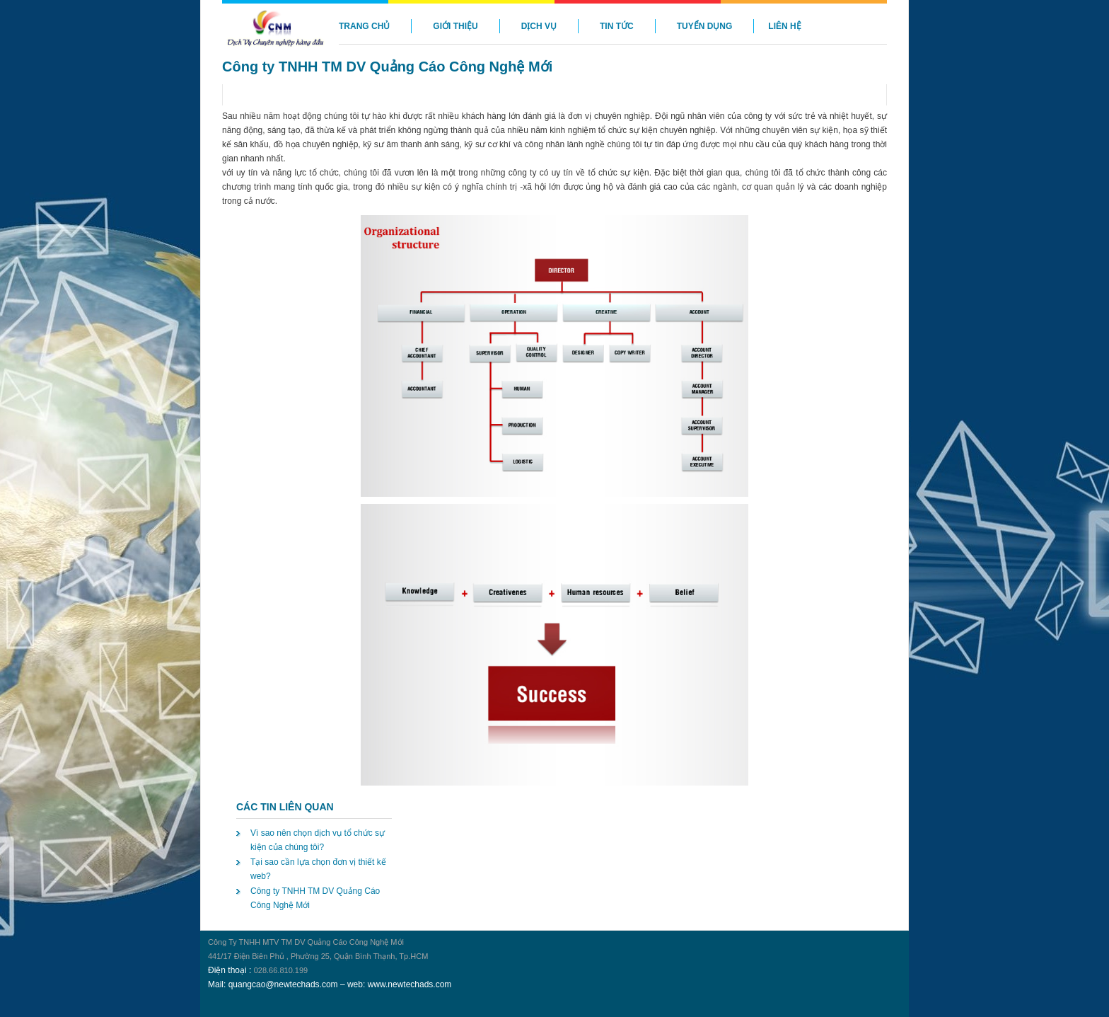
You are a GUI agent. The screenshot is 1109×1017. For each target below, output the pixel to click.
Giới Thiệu (455, 26)
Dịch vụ (539, 26)
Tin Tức (617, 26)
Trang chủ (364, 26)
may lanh (202, 922)
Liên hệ (784, 26)
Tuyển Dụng (705, 26)
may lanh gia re (208, 922)
